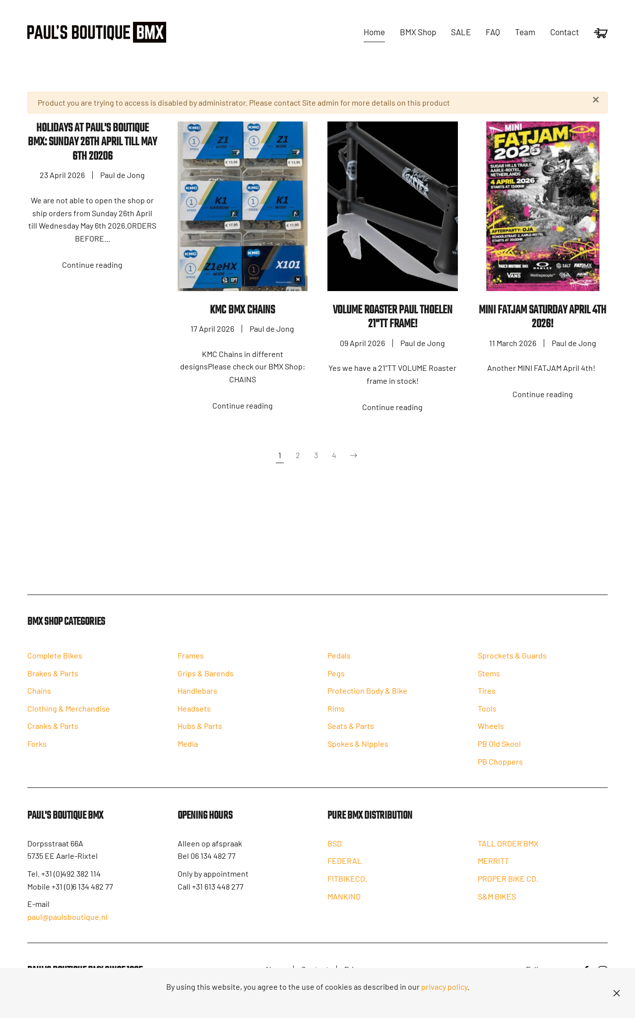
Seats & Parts (350, 734)
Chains (39, 699)
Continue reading (92, 264)
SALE (461, 32)
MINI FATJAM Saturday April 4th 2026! (542, 317)
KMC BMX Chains (242, 310)
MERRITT (493, 871)
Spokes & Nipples (357, 752)
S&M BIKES (497, 906)
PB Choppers (500, 770)
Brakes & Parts (52, 681)
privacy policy (444, 986)
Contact (564, 32)
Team (525, 32)
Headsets (194, 716)
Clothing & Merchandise (68, 716)
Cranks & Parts (52, 734)
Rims (336, 716)
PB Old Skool (499, 752)
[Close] (595, 99)
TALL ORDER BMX (508, 853)
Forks (37, 752)
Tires (487, 699)
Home (374, 32)
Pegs (336, 681)
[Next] (353, 455)
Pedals (339, 664)
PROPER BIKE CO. (508, 889)
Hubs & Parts (200, 734)
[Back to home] (96, 32)
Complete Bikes (54, 664)
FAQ (493, 32)
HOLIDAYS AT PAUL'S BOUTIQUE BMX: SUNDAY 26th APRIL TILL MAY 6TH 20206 (92, 142)
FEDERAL (344, 871)
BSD (334, 853)
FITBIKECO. (347, 889)
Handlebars (197, 699)
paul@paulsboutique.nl (67, 925)
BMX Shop (418, 32)
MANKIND (344, 906)
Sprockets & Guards (512, 664)
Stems (489, 681)
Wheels (491, 734)
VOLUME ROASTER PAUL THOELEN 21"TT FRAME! (392, 317)
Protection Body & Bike (367, 699)
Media (188, 752)
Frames (191, 664)
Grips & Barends (206, 681)
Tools (487, 716)
